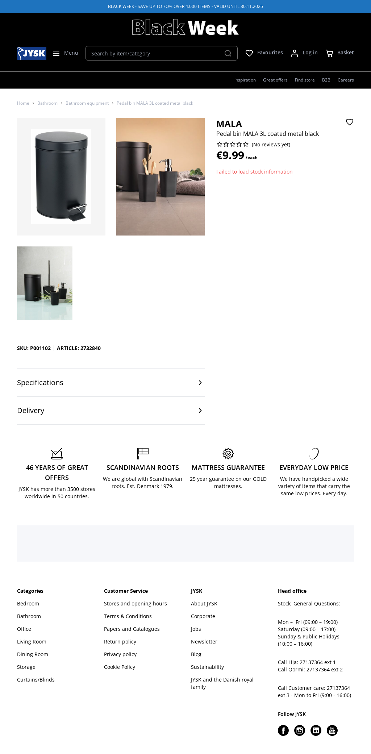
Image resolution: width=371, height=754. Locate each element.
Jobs (196, 628)
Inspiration (245, 80)
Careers (346, 80)
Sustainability (207, 666)
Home (23, 103)
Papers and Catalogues (132, 628)
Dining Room (32, 654)
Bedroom (28, 603)
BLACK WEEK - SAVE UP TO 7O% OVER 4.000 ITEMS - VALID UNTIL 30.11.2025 (185, 6)
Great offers (275, 80)
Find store (305, 80)
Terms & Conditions (128, 616)
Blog (196, 654)
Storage (26, 666)
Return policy (120, 641)
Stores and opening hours (135, 603)
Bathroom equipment (87, 103)
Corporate (203, 616)
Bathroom (47, 103)
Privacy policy (120, 654)
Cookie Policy (119, 666)
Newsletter (204, 641)
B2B (326, 80)
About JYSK (204, 603)
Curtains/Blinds (36, 679)
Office (24, 628)
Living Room (31, 641)
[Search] (228, 53)
